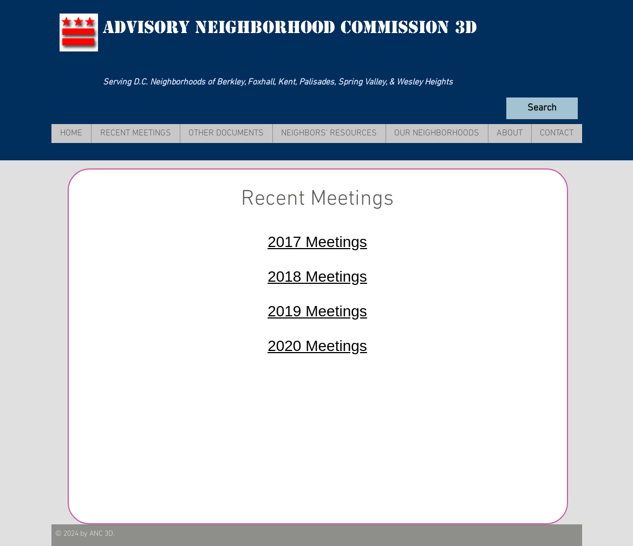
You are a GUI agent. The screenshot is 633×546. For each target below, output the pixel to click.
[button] (135, 133)
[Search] (542, 108)
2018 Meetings (317, 276)
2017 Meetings (317, 241)
